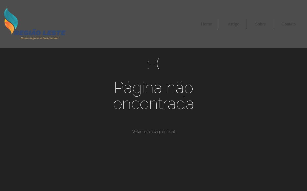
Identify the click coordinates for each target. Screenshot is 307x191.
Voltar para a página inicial (153, 131)
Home (206, 24)
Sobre (260, 24)
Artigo (233, 24)
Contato (288, 24)
